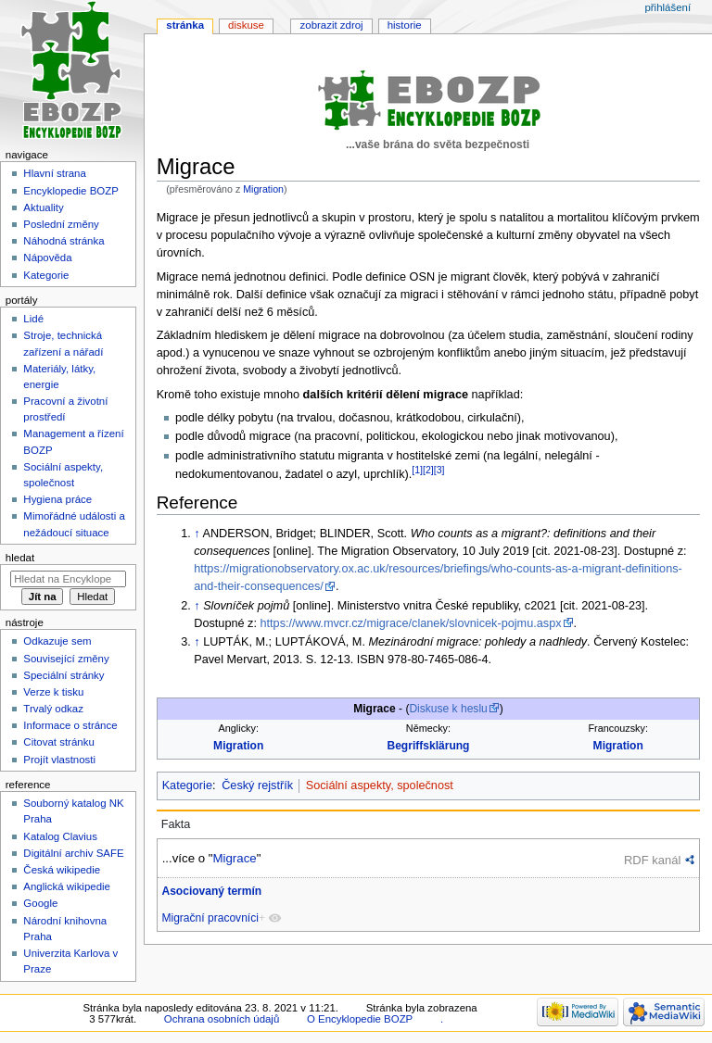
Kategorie (187, 785)
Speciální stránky (63, 675)
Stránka (185, 25)
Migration (263, 189)
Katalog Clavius (60, 836)
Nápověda (47, 257)
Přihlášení (667, 7)
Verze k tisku (53, 691)
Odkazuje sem (57, 641)
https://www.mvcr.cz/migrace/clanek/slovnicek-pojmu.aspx (410, 623)
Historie (405, 25)
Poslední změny (61, 224)
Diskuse (246, 25)
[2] (428, 469)
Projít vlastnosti (59, 759)
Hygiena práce (57, 499)
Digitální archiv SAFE (73, 853)
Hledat (20, 557)
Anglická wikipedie (66, 886)
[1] (417, 469)
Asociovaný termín (211, 891)
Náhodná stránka (63, 240)
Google (40, 903)
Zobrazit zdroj (331, 25)
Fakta (176, 824)
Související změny (65, 658)
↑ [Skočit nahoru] (196, 533)
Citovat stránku (58, 742)
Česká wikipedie (61, 869)
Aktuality (43, 207)
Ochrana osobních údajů (221, 1018)
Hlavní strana (54, 173)
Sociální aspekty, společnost (379, 785)
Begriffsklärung (428, 745)
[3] (439, 469)
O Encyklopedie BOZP (360, 1018)
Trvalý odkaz (53, 708)
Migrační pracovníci (209, 917)
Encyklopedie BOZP (71, 190)
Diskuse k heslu (448, 708)
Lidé (33, 318)
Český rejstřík (257, 785)
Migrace (234, 858)
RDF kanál (652, 860)
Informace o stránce (70, 725)
